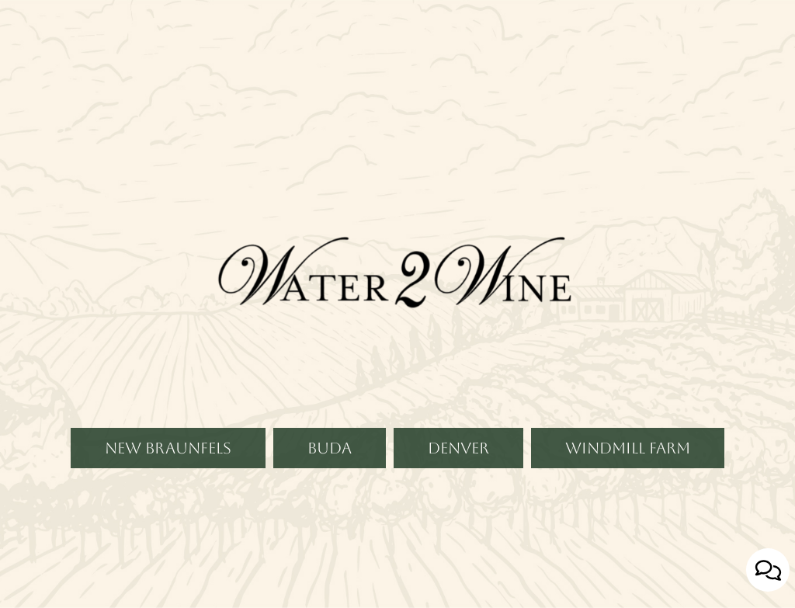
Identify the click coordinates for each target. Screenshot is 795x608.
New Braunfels (151, 500)
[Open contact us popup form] (768, 570)
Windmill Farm (610, 500)
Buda (312, 500)
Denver (441, 500)
